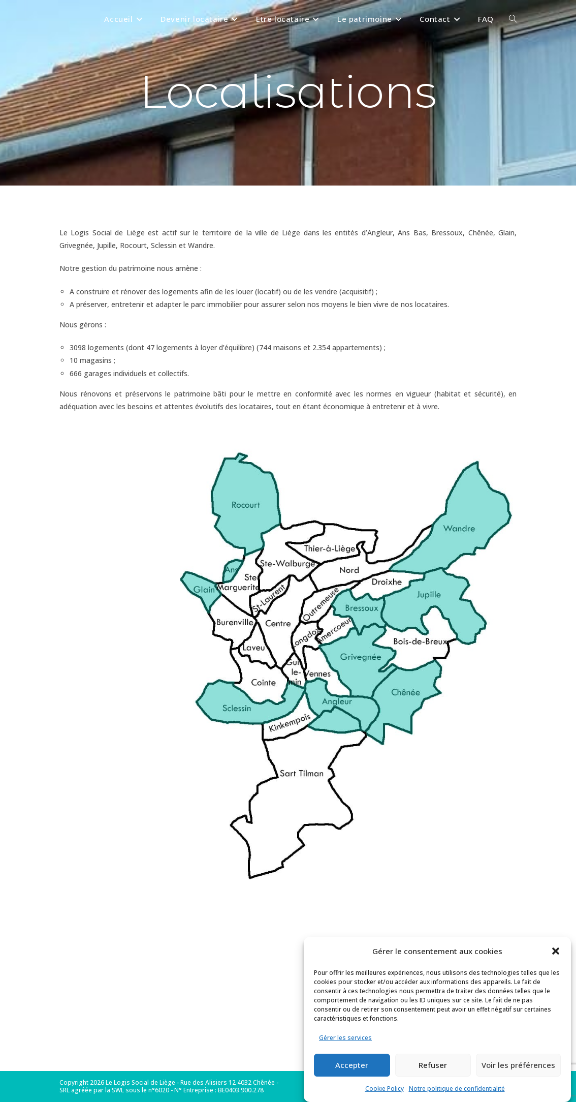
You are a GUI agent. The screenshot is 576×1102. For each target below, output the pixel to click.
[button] (556, 951)
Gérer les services (345, 1037)
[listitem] (342, 705)
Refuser (433, 1065)
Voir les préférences (518, 1065)
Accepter (351, 1065)
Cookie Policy (384, 1088)
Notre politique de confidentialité (457, 1088)
